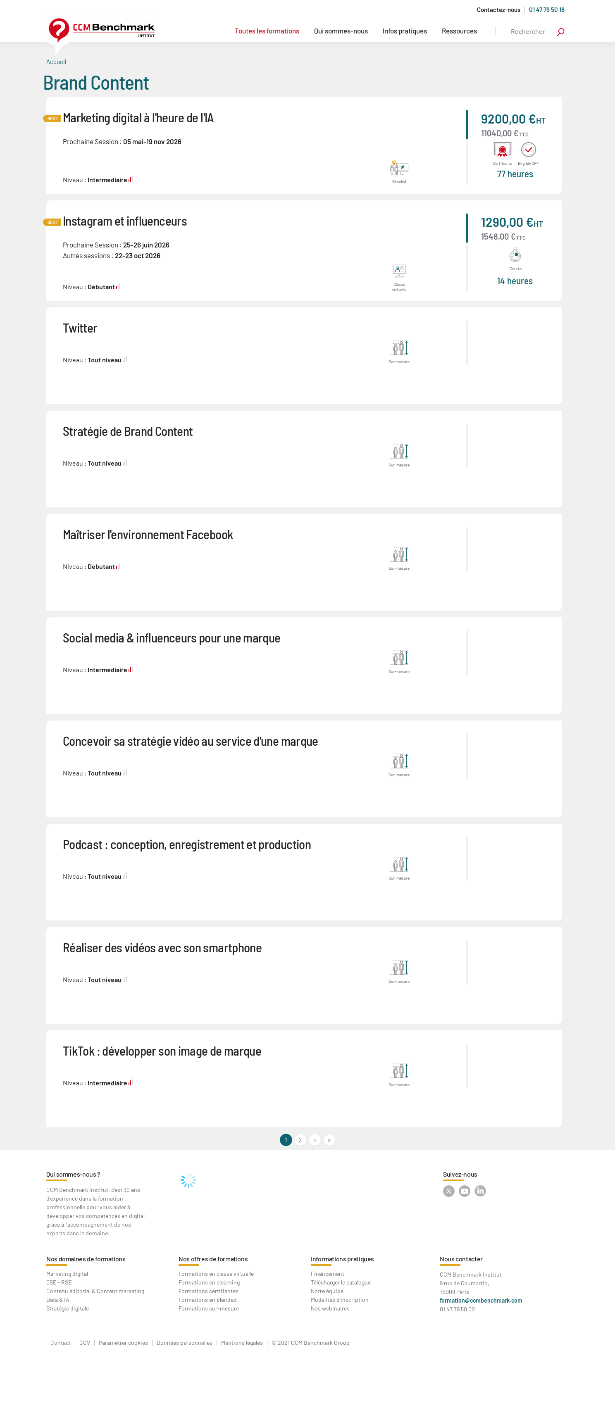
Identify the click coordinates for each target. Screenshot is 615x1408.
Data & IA (57, 1299)
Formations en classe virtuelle (216, 1273)
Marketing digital (67, 1273)
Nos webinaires (330, 1308)
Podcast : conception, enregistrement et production (187, 843)
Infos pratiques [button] (405, 30)
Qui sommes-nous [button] (341, 30)
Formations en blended (208, 1299)
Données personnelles (184, 1343)
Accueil (56, 61)
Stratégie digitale (67, 1308)
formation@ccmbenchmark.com (481, 1300)
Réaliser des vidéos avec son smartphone (162, 947)
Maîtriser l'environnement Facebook (148, 534)
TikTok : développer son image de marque (162, 1050)
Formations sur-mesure (209, 1308)
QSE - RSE (59, 1282)
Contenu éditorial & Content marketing (95, 1290)
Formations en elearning (209, 1282)
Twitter (80, 327)
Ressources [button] (459, 30)
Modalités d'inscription (340, 1299)
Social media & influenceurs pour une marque (171, 637)
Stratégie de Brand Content (128, 430)
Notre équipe (327, 1290)
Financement (327, 1273)
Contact (60, 1343)
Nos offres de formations (213, 1259)
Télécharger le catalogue (341, 1282)
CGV (84, 1343)
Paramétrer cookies (123, 1343)
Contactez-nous (498, 10)
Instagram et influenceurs (125, 220)
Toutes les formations (267, 30)
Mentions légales (242, 1343)
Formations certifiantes (208, 1290)
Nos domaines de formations (86, 1259)
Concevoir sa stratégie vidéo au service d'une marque (190, 740)
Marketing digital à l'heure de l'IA (138, 117)
